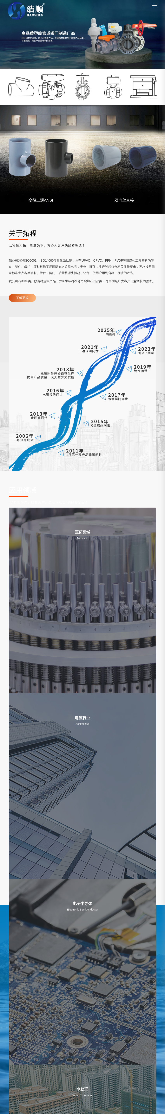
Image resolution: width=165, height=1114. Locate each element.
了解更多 (22, 297)
